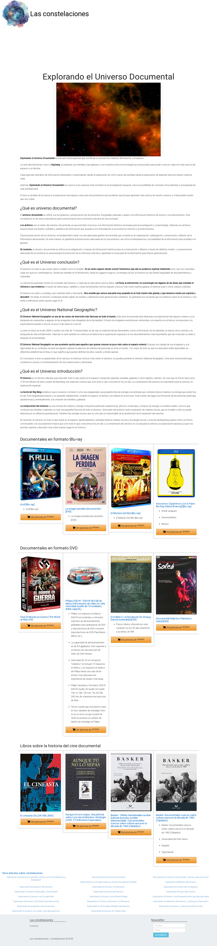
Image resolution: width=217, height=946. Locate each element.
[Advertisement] (108, 48)
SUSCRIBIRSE (161, 935)
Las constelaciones (59, 14)
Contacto (34, 926)
